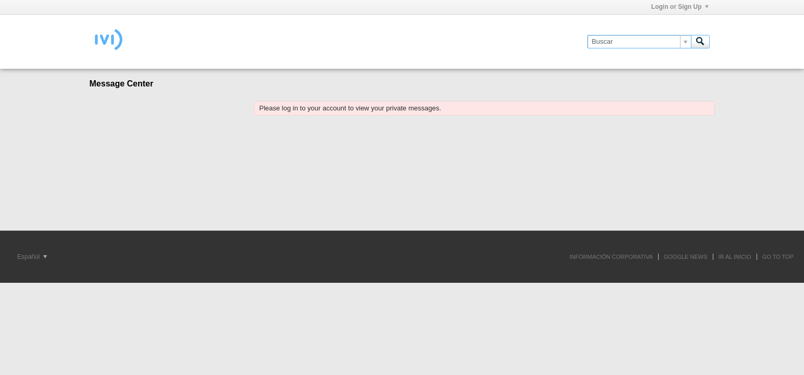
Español (32, 256)
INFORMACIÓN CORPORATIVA (611, 257)
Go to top (778, 257)
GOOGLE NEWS (686, 257)
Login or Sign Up (680, 6)
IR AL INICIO (735, 257)
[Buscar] (639, 41)
